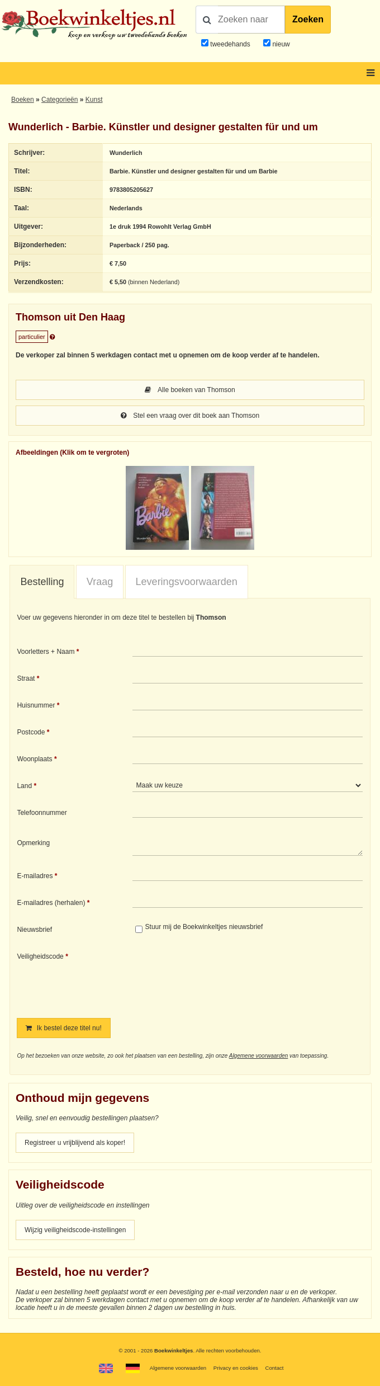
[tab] (42, 582)
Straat (26, 678)
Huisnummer (36, 705)
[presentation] (226, 977)
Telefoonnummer (41, 813)
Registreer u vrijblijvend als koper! (75, 1143)
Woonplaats (34, 759)
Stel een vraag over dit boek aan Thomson (190, 415)
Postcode (31, 732)
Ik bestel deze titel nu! (63, 1028)
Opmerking (33, 843)
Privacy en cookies (235, 1368)
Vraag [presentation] (100, 581)
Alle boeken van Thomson (190, 390)
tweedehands (230, 44)
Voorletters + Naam (45, 652)
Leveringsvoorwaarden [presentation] (187, 581)
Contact (274, 1368)
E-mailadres (35, 876)
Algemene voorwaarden (258, 1056)
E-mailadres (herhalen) (51, 903)
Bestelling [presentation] (42, 581)
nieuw (280, 44)
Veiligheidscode (40, 956)
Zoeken (308, 19)
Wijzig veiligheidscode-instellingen (75, 1230)
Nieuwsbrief (34, 930)
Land (24, 786)
